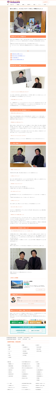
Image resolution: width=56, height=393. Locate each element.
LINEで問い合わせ (24, 387)
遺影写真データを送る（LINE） (40, 385)
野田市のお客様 (39, 351)
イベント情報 (9, 383)
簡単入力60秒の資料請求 (36, 330)
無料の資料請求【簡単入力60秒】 (27, 383)
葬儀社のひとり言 (10, 389)
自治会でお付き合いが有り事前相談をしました (18, 55)
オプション (10, 351)
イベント (39, 4)
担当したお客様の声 (36, 303)
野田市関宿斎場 (25, 353)
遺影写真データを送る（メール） (40, 383)
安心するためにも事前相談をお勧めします (18, 59)
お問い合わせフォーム (25, 385)
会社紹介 (45, 4)
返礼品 (9, 355)
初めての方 (12, 4)
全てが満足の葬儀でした (15, 57)
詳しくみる (42, 289)
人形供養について (11, 385)
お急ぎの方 (46, 1)
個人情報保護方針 (38, 389)
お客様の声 (28, 4)
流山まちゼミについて (12, 387)
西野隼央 (19, 297)
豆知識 (34, 4)
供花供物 (10, 357)
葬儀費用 (18, 4)
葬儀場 (23, 4)
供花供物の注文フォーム (39, 387)
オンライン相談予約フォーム (26, 389)
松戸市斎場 (24, 355)
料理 (9, 353)
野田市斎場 (24, 351)
